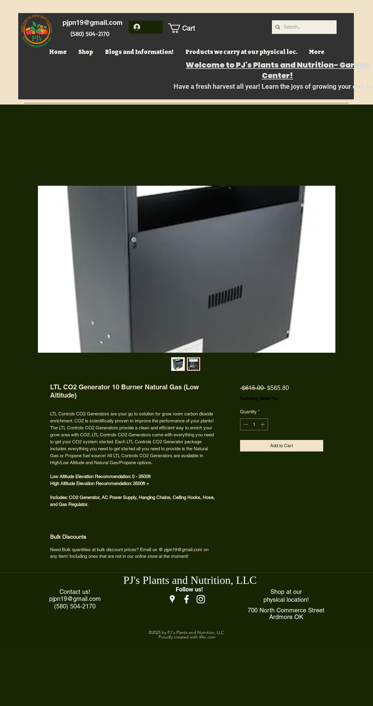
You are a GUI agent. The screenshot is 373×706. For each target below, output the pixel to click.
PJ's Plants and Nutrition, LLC (190, 580)
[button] (188, 28)
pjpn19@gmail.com (93, 22)
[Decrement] (245, 424)
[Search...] (303, 27)
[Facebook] (186, 599)
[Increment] (263, 424)
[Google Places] (172, 599)
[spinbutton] (254, 424)
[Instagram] (200, 599)
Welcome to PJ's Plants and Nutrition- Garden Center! (277, 70)
